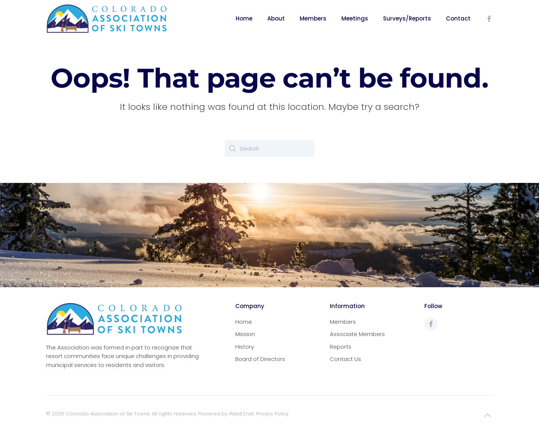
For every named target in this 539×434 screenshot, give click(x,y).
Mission (245, 334)
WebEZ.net (241, 413)
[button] (487, 415)
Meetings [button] (354, 18)
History (244, 347)
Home (244, 18)
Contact (458, 18)
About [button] (276, 18)
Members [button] (313, 18)
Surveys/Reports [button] (407, 18)
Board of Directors (260, 359)
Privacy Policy (272, 413)
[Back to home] (107, 19)
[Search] (269, 148)
